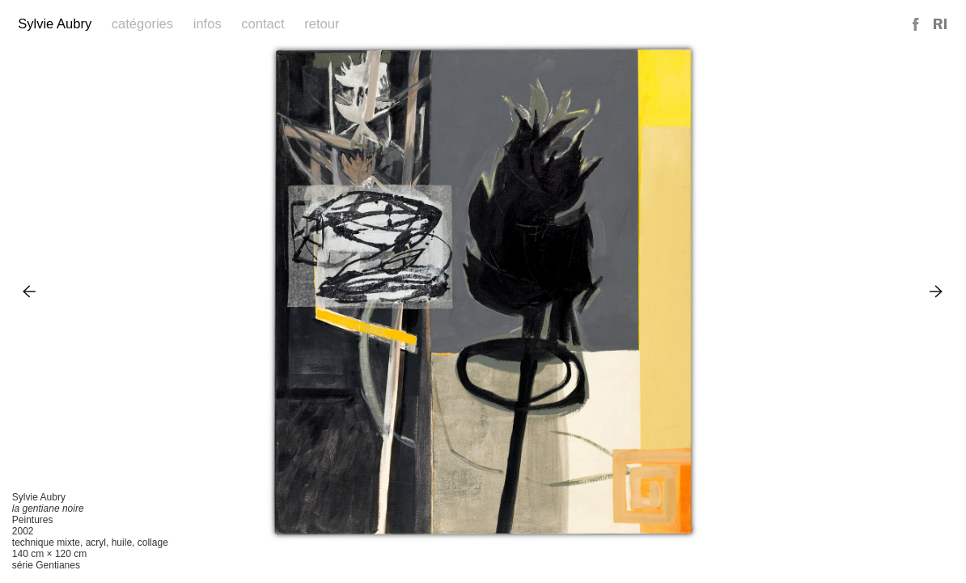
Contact (262, 24)
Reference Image (940, 25)
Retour (321, 24)
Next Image (936, 291)
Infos (207, 24)
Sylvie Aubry (54, 24)
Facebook (917, 25)
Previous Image (29, 291)
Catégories (142, 24)
